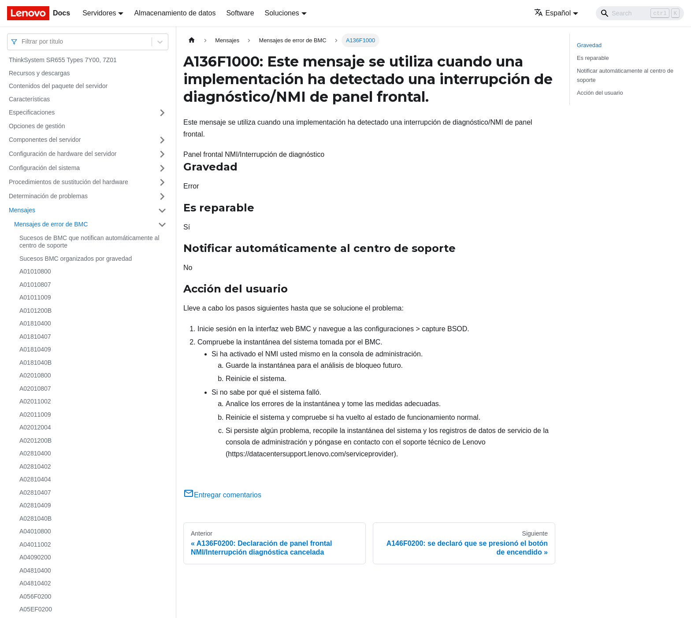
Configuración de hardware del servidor (62, 153)
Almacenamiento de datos (174, 13)
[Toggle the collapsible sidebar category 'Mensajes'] (162, 211)
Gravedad (589, 45)
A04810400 (35, 570)
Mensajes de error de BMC (51, 224)
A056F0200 (35, 596)
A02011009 (35, 414)
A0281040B (35, 518)
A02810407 (35, 492)
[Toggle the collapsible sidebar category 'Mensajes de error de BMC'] (162, 225)
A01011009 (35, 297)
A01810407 (35, 336)
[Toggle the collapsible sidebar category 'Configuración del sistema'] (162, 168)
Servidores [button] (99, 13)
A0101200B (35, 310)
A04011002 (35, 544)
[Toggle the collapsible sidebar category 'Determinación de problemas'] (162, 196)
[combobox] (22, 42)
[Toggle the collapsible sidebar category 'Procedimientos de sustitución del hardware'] (162, 182)
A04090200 (35, 557)
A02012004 (35, 427)
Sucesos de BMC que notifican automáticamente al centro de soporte (89, 241)
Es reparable (593, 58)
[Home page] (191, 40)
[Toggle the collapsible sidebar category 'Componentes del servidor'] (162, 140)
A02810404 (35, 479)
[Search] (640, 13)
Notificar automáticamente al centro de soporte (625, 75)
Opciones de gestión (37, 126)
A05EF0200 (35, 609)
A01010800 (35, 271)
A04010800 (35, 531)
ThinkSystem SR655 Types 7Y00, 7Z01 (63, 59)
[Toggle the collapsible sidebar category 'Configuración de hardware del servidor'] (162, 154)
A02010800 (35, 375)
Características (29, 99)
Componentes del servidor (45, 139)
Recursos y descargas (39, 73)
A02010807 (35, 388)
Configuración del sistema (44, 167)
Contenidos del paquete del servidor (58, 85)
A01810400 (35, 323)
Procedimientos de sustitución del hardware (68, 181)
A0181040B (35, 362)
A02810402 (35, 466)
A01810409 (35, 349)
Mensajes (22, 210)
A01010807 (35, 284)
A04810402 (35, 583)
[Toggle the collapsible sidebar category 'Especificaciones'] (162, 113)
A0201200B (35, 440)
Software (240, 13)
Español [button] (552, 13)
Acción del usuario (600, 92)
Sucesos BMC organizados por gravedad (75, 258)
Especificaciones (32, 112)
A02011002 (35, 401)
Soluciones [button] (282, 13)
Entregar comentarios (222, 495)
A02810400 (35, 453)
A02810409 (35, 505)
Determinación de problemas (48, 196)
